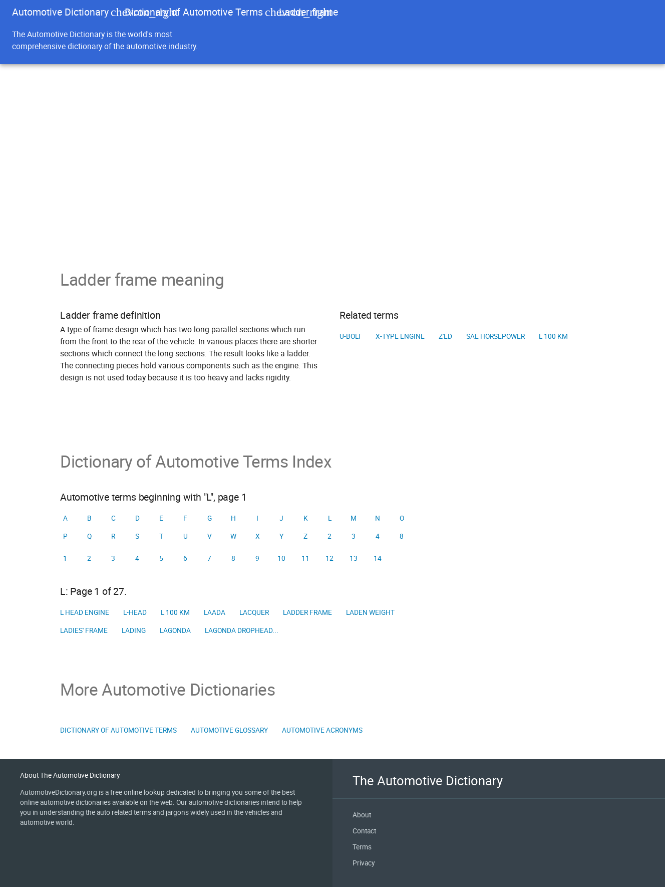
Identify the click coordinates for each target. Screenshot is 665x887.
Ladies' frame (84, 630)
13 (354, 558)
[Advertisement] (332, 194)
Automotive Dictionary (60, 12)
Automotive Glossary (229, 730)
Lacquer (254, 612)
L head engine (84, 612)
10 (281, 558)
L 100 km (553, 336)
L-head (135, 612)
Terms (362, 846)
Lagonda (175, 630)
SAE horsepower (495, 336)
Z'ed (445, 336)
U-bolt (351, 336)
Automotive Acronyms (322, 730)
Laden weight (370, 612)
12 (329, 558)
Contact (364, 830)
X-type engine (400, 336)
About (362, 814)
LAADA (214, 612)
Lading (134, 630)
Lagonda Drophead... (241, 630)
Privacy (364, 862)
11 (305, 558)
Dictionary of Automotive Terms (194, 12)
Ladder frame (307, 612)
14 (378, 558)
